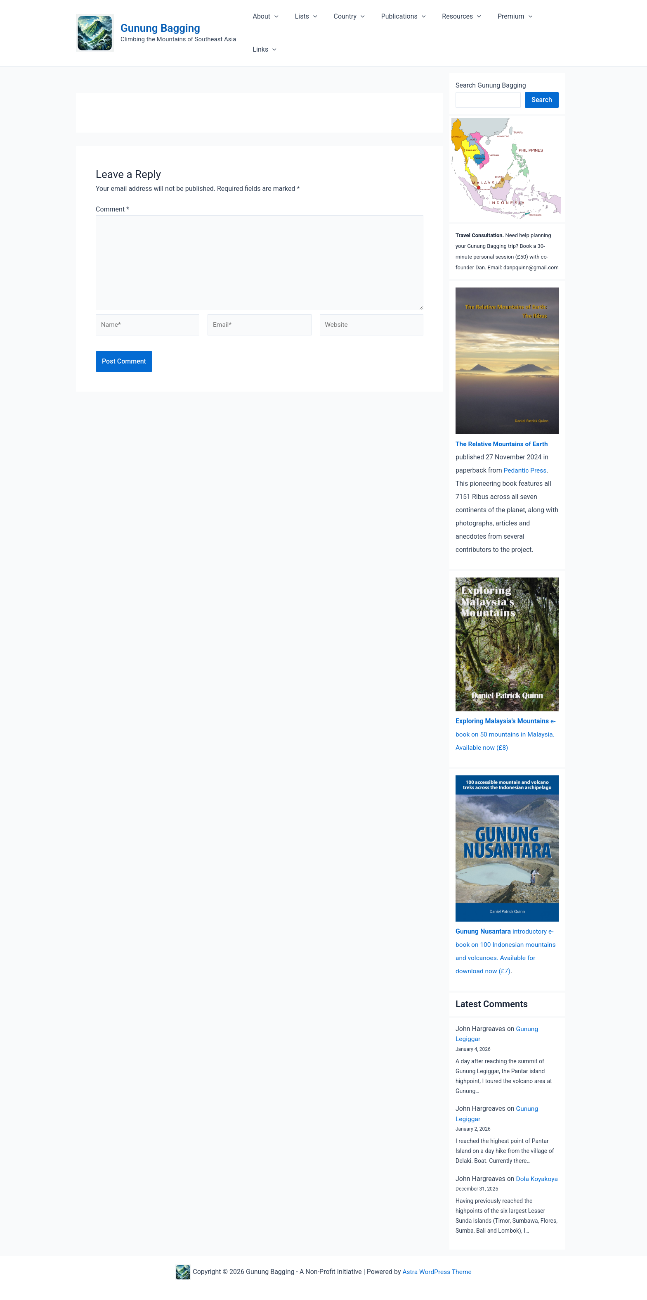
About (277, 25)
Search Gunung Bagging (491, 70)
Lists (314, 25)
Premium (510, 25)
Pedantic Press (526, 455)
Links (552, 25)
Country (354, 25)
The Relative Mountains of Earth (503, 429)
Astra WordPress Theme (436, 1266)
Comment (112, 194)
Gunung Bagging (160, 20)
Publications (405, 25)
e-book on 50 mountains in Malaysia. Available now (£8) (506, 719)
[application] (286, 25)
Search (541, 85)
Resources (460, 25)
